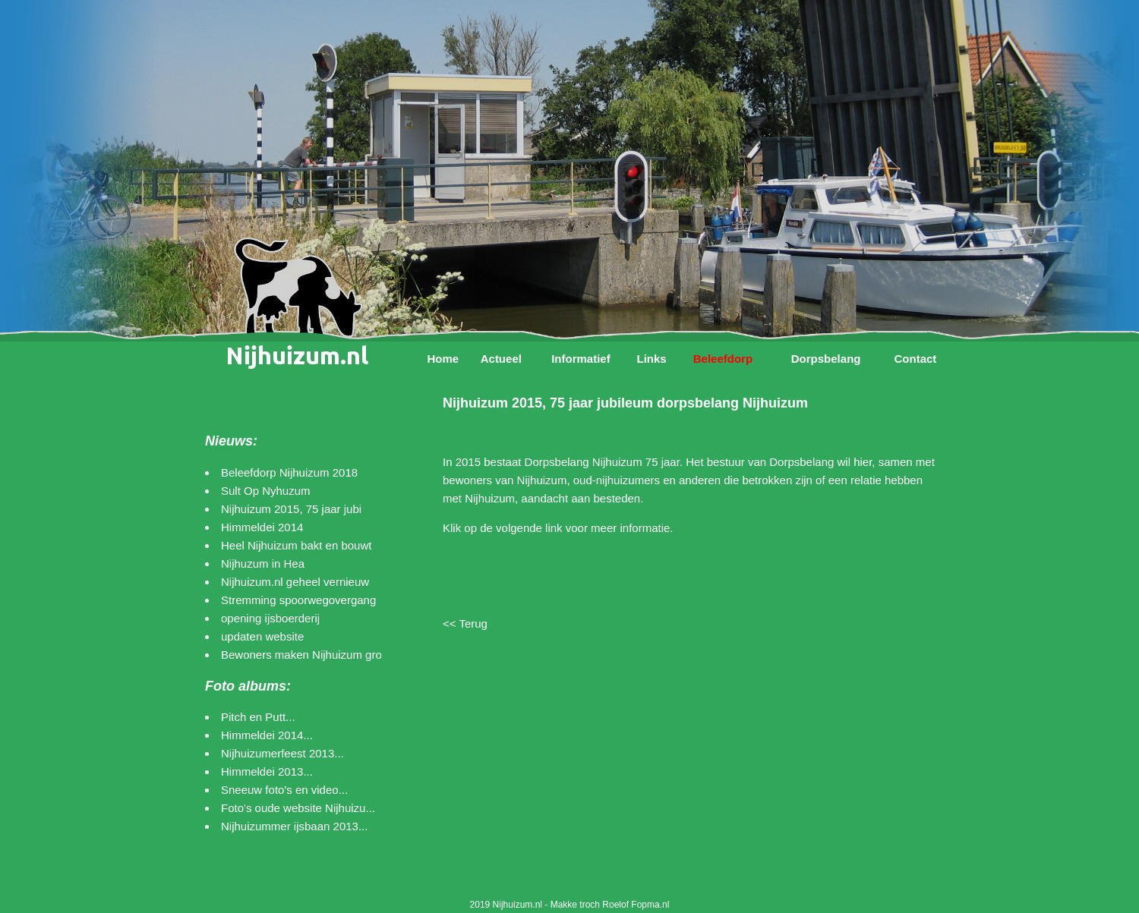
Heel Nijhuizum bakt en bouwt (296, 545)
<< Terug (465, 623)
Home (443, 358)
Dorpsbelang (826, 358)
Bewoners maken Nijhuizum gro (301, 654)
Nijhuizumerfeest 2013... (282, 753)
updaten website (262, 636)
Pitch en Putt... (258, 716)
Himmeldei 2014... (267, 735)
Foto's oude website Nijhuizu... (298, 807)
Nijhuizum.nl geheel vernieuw (295, 581)
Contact (915, 358)
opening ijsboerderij (270, 618)
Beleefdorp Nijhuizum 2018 (289, 472)
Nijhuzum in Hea (262, 563)
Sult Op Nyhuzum (266, 490)
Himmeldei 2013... (267, 771)
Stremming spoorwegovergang (298, 599)
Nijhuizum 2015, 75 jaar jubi (291, 508)
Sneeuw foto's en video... (284, 789)
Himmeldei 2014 (262, 527)
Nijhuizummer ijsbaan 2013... (294, 826)
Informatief (581, 358)
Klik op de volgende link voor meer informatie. (558, 527)
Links (651, 358)
